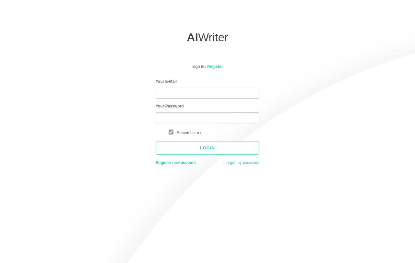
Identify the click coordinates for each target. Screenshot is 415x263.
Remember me (189, 133)
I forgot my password (241, 162)
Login (207, 147)
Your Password (170, 106)
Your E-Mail (166, 81)
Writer (207, 37)
